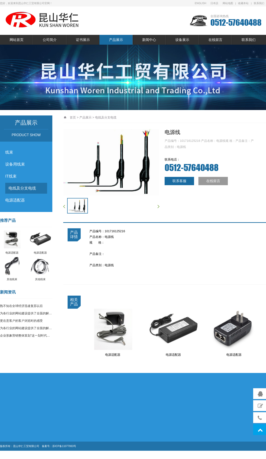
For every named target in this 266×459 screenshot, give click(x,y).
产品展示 (116, 40)
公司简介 (50, 40)
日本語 (214, 3)
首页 (73, 117)
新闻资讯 (8, 292)
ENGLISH (200, 3)
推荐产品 (8, 220)
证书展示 (83, 40)
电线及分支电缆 (22, 188)
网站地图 (228, 3)
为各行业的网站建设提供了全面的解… (26, 313)
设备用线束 (15, 164)
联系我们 (259, 3)
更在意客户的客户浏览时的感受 (21, 320)
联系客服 (179, 181)
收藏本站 (243, 3)
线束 (9, 152)
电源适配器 (15, 200)
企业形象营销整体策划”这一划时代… (25, 335)
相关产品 (74, 302)
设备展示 (182, 40)
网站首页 (17, 40)
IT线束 (11, 176)
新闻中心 (149, 40)
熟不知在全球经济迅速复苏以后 (21, 306)
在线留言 (215, 40)
